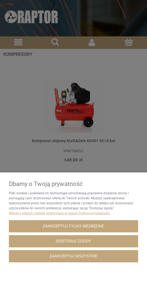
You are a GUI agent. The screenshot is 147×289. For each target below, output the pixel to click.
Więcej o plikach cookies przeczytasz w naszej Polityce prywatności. (59, 213)
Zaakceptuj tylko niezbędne (73, 226)
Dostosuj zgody (73, 241)
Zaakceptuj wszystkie (73, 256)
